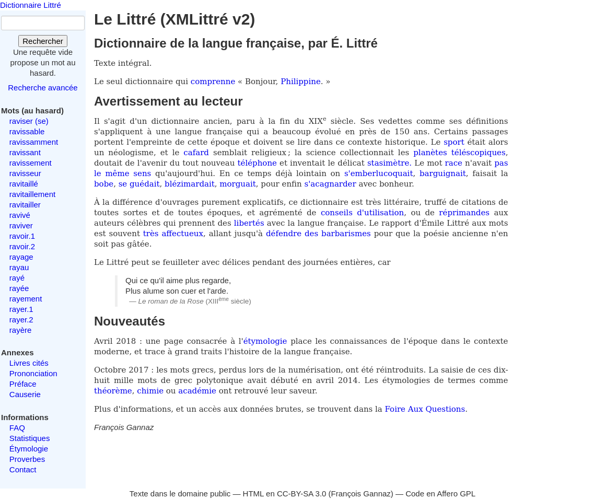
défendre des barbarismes (318, 233)
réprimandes (464, 212)
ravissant (25, 152)
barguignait (443, 173)
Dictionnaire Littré (30, 5)
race (453, 163)
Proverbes (27, 459)
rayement (25, 298)
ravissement (30, 162)
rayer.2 (21, 319)
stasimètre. (389, 163)
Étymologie (28, 448)
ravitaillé (23, 183)
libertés (249, 223)
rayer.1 (21, 309)
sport (454, 142)
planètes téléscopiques (459, 152)
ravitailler (25, 204)
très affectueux (173, 233)
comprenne (214, 81)
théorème (113, 391)
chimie (150, 391)
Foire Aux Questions (425, 409)
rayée (19, 288)
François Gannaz (361, 493)
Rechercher (42, 41)
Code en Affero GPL (440, 493)
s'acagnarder (330, 184)
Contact (23, 469)
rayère (20, 330)
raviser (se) (29, 121)
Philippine (301, 81)
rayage (21, 256)
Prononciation (33, 373)
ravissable (27, 131)
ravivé (19, 215)
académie (197, 391)
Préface (23, 383)
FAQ (17, 427)
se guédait (139, 184)
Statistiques (29, 438)
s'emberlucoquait (378, 173)
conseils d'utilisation (362, 212)
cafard (196, 152)
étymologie (265, 341)
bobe (103, 184)
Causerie (25, 394)
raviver (21, 225)
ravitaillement (32, 194)
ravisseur (25, 173)
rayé (17, 277)
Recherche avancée (42, 87)
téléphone (257, 163)
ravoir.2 (22, 246)
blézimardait (190, 184)
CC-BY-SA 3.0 (302, 493)
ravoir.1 (22, 235)
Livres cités (29, 362)
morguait (237, 184)
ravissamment (33, 141)
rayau (19, 267)
